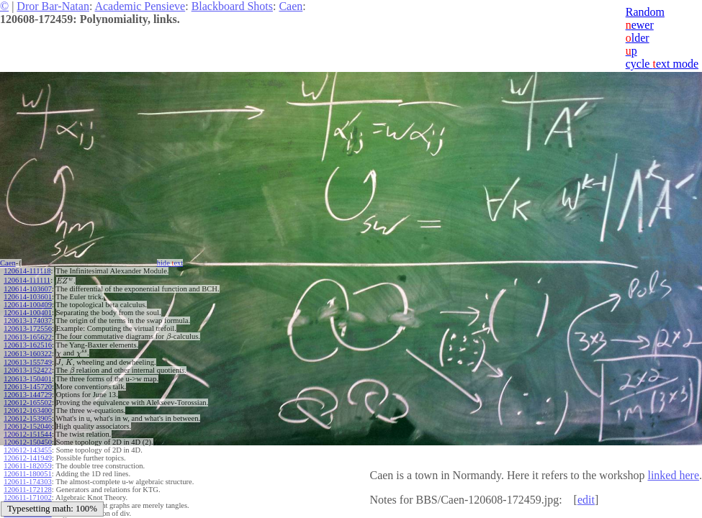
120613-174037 (28, 320)
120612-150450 (28, 442)
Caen (290, 6)
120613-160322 (28, 354)
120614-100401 (28, 313)
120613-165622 (28, 337)
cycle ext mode (662, 64)
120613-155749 (28, 362)
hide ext (170, 263)
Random (645, 12)
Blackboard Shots (232, 6)
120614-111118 (27, 271)
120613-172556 (28, 328)
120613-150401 (28, 379)
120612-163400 (28, 410)
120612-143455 (28, 450)
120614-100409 (28, 305)
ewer (640, 25)
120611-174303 (27, 482)
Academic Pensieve (139, 6)
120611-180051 (27, 474)
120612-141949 (28, 458)
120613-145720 (28, 387)
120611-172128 (27, 490)
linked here (673, 475)
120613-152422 (28, 370)
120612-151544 (28, 434)
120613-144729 (28, 395)
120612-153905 (28, 418)
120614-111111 (27, 280)
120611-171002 (27, 497)
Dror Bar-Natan (53, 6)
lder (637, 38)
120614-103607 (28, 289)
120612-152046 (28, 426)
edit (586, 500)
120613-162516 (28, 345)
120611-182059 (27, 466)
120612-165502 (28, 402)
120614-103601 (28, 297)
